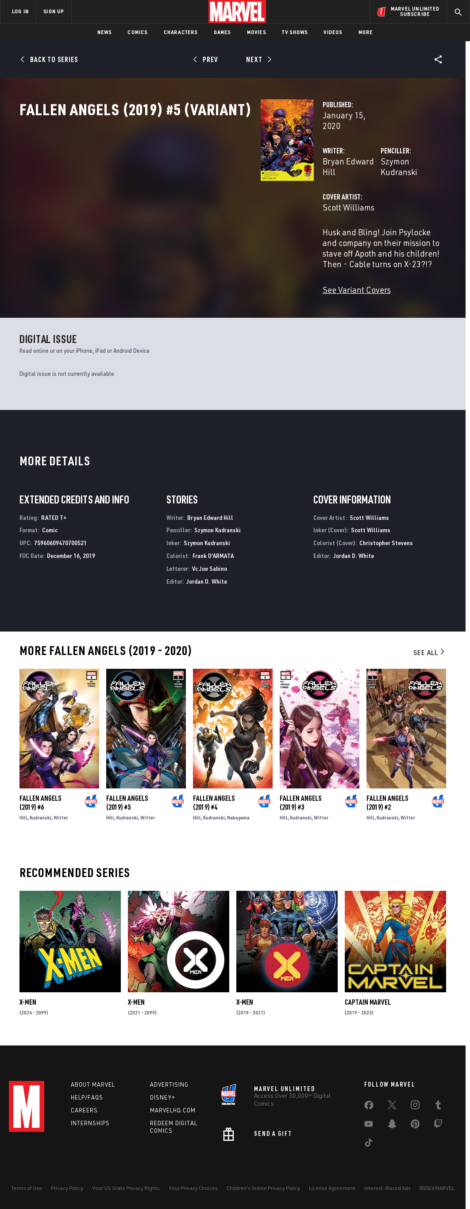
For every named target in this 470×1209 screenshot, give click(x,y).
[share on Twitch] (438, 1125)
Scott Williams (179, 225)
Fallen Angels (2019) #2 (387, 799)
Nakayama (238, 814)
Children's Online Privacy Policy (263, 1188)
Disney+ (162, 1097)
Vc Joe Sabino (209, 565)
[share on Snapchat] (392, 1125)
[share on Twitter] (392, 1106)
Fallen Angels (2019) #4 (214, 799)
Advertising (169, 1084)
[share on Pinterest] (415, 1125)
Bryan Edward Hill (187, 189)
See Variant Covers (188, 286)
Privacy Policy (67, 1188)
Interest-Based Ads (387, 1188)
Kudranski (40, 814)
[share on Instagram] (415, 1106)
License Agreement (332, 1188)
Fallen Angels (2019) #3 (300, 799)
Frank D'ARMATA (213, 552)
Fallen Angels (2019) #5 (127, 799)
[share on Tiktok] (368, 1144)
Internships (90, 1123)
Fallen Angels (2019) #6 (40, 799)
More (365, 32)
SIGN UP (53, 11)
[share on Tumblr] (438, 1106)
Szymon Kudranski (330, 189)
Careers (84, 1110)
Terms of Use (26, 1188)
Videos (333, 32)
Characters (181, 32)
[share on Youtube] (368, 1125)
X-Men (27, 998)
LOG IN (20, 11)
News (104, 32)
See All (429, 649)
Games (222, 32)
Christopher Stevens (386, 539)
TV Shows (295, 32)
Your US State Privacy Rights (126, 1188)
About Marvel (93, 1084)
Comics (137, 32)
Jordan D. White (206, 577)
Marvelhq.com (173, 1110)
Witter (61, 814)
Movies (256, 32)
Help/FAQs (87, 1097)
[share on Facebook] (369, 1107)
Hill (23, 814)
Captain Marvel (368, 998)
